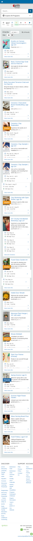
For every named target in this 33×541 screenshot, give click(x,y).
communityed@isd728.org (25, 536)
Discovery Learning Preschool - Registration (4, 486)
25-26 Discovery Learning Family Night (4, 470)
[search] (14, 11)
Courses (3, 481)
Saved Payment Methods (28, 480)
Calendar (12, 482)
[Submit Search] (30, 11)
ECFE (3, 504)
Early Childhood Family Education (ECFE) (4, 510)
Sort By (6, 32)
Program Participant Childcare (13, 494)
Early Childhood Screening (4, 517)
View (4, 35)
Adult (2, 476)
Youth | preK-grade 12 (12, 504)
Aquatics (3, 478)
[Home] (2, 1)
